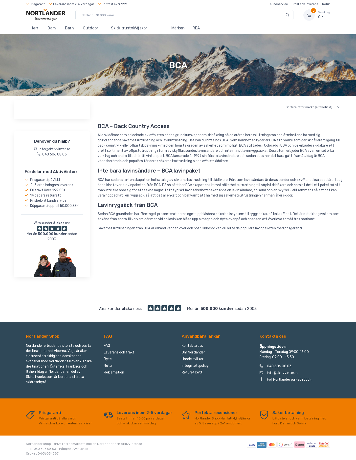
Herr (34, 28)
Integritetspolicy (195, 366)
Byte (108, 359)
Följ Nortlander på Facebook (285, 379)
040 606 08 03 (275, 366)
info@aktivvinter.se (279, 373)
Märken (178, 28)
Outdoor (90, 28)
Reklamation (114, 372)
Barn (69, 28)
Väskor (141, 28)
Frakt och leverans (305, 4)
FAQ (107, 346)
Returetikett (192, 372)
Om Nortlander (193, 352)
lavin (166, 140)
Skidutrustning (121, 28)
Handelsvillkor (192, 359)
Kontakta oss (192, 346)
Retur (326, 4)
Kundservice (279, 4)
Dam (51, 28)
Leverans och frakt (119, 352)
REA (196, 28)
